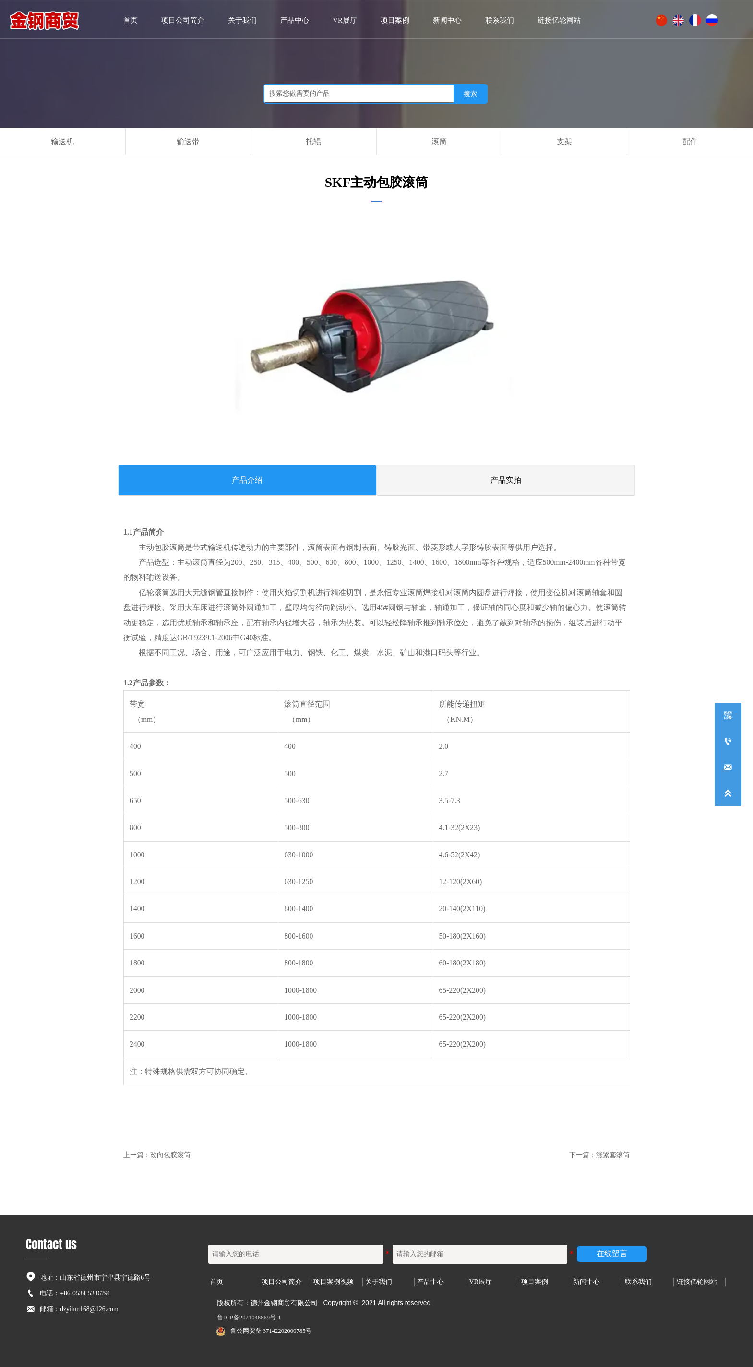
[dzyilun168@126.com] (728, 768)
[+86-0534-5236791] (728, 742)
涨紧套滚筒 (613, 1152)
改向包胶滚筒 (170, 1152)
